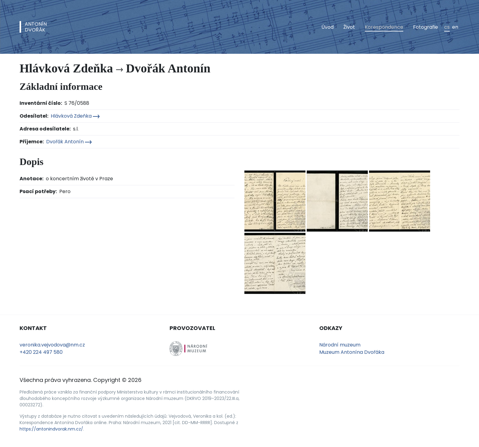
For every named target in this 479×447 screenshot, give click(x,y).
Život (349, 27)
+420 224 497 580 (41, 352)
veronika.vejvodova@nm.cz (52, 344)
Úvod (327, 27)
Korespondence (384, 27)
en (455, 27)
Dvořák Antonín (69, 141)
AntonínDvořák (36, 27)
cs (447, 27)
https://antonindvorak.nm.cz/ (51, 429)
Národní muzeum (339, 344)
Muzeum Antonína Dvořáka (351, 352)
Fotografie (425, 27)
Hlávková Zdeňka (75, 115)
